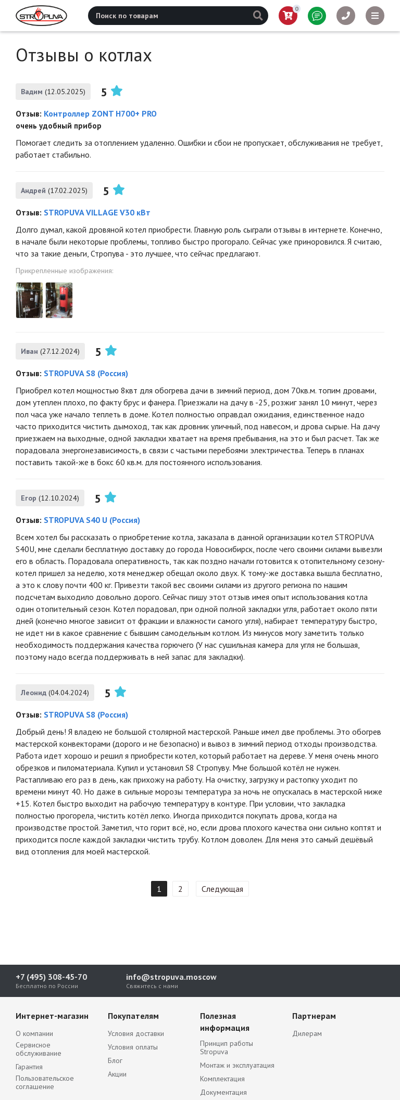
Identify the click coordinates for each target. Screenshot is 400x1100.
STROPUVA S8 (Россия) (86, 373)
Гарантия (29, 1067)
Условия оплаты (133, 1047)
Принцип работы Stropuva (226, 1047)
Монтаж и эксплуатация (237, 1065)
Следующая (222, 889)
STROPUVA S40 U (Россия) (92, 520)
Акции (117, 1074)
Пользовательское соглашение (45, 1082)
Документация (223, 1092)
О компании (34, 1033)
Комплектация (222, 1079)
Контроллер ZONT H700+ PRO (100, 113)
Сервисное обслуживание (38, 1049)
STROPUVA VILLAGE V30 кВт (97, 212)
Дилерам (307, 1033)
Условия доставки (136, 1033)
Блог (115, 1060)
